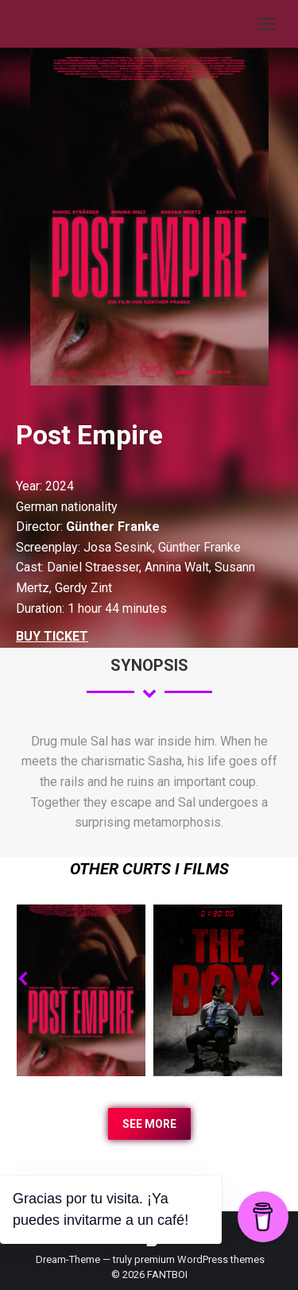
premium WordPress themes (199, 1259)
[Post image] (81, 991)
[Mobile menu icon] (266, 24)
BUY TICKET (52, 636)
